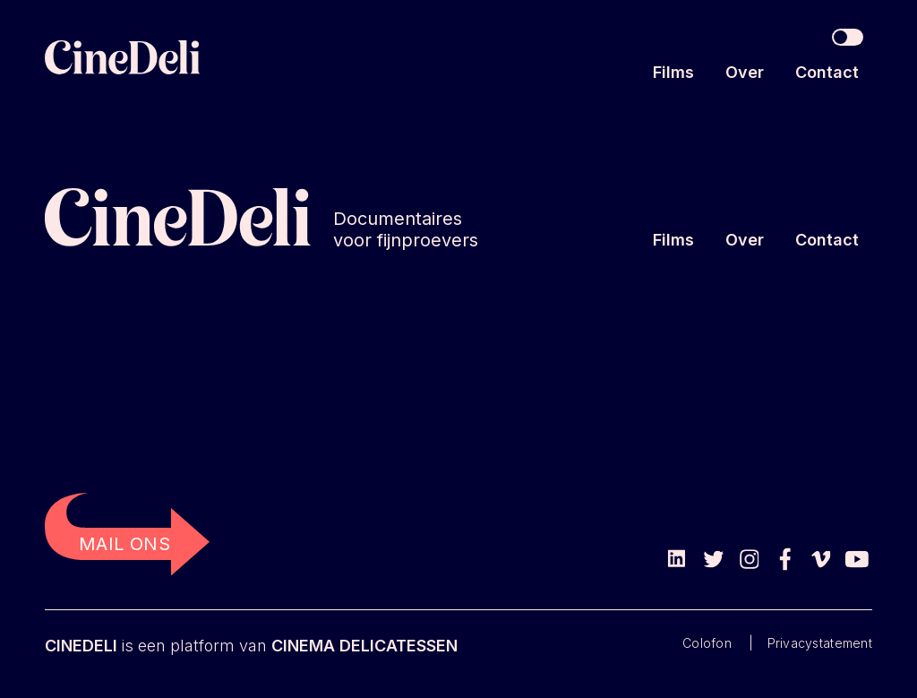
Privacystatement (819, 643)
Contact (827, 72)
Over (744, 72)
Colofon (707, 643)
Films (673, 72)
